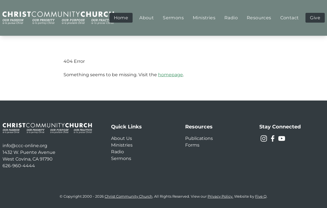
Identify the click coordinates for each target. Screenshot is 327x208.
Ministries (122, 145)
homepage (170, 74)
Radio (117, 151)
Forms (192, 145)
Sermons (121, 158)
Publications (199, 138)
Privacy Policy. (220, 196)
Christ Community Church (128, 196)
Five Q (261, 196)
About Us (121, 138)
